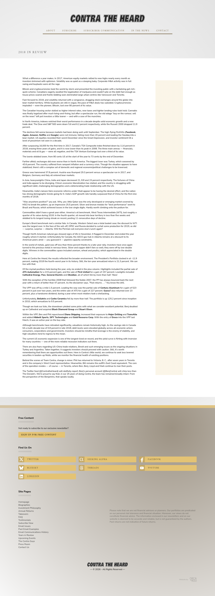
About (50, 30)
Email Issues (24, 526)
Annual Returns (26, 511)
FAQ (20, 517)
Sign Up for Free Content (38, 434)
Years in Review (26, 535)
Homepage (23, 501)
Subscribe (69, 30)
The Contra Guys (26, 541)
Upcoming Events (27, 538)
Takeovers (23, 514)
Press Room (24, 544)
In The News (140, 30)
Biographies (24, 505)
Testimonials (24, 520)
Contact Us (23, 547)
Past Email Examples (28, 529)
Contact (162, 30)
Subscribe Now (25, 523)
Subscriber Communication (104, 30)
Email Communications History (33, 532)
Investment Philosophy (29, 508)
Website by (188, 579)
